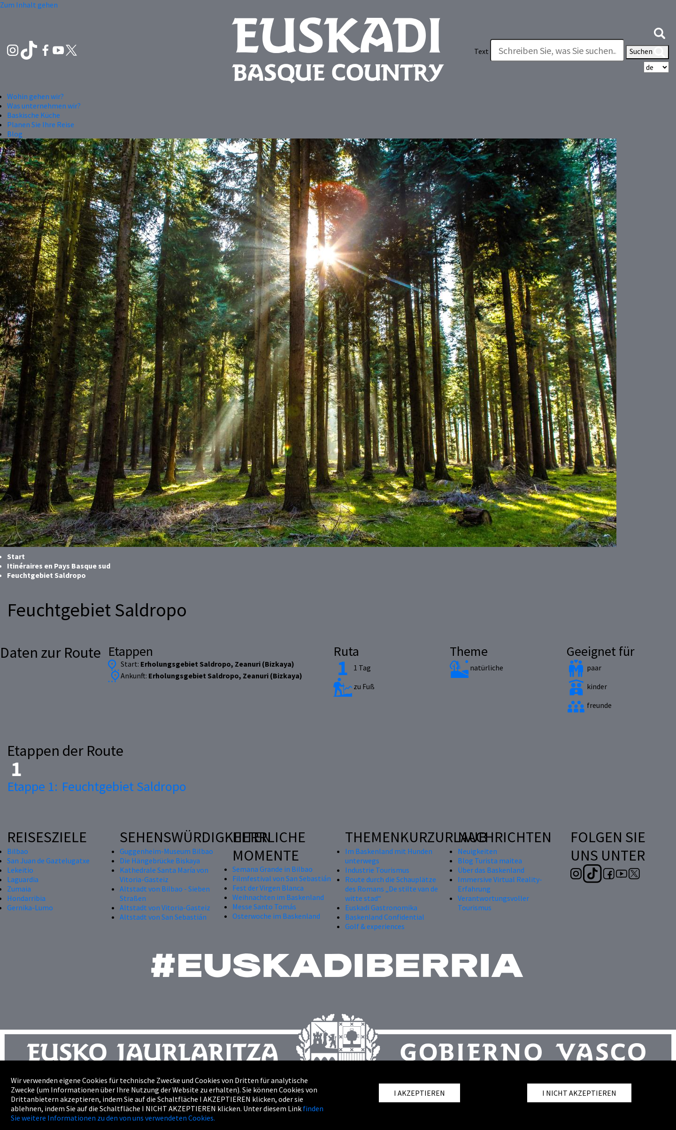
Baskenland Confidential (384, 917)
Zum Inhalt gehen (29, 4)
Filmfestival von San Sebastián (281, 878)
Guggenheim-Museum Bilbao (166, 851)
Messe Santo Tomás (264, 906)
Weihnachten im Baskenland (278, 897)
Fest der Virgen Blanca (268, 887)
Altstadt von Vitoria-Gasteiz (165, 907)
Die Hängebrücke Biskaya (160, 860)
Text (481, 51)
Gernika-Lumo (30, 907)
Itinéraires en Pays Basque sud (58, 565)
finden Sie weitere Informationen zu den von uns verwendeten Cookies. (167, 1113)
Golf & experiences (375, 926)
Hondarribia (26, 898)
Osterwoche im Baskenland (276, 916)
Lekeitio (20, 870)
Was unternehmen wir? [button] (44, 105)
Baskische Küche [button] (33, 115)
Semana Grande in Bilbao (272, 869)
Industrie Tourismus (377, 870)
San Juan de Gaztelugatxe (48, 860)
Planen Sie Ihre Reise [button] (40, 124)
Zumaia (19, 888)
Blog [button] (15, 133)
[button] (659, 32)
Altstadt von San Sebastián (163, 917)
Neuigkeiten (477, 851)
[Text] (557, 50)
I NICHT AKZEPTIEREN (579, 1093)
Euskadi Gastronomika (381, 907)
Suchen (647, 52)
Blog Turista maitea (490, 860)
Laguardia (22, 879)
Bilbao (17, 851)
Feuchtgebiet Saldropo (96, 786)
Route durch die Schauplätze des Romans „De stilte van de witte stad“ (391, 889)
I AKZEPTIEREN (419, 1093)
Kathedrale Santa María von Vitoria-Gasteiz (164, 874)
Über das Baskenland (491, 870)
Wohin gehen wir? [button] (35, 96)
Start (16, 556)
